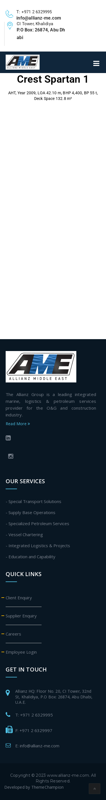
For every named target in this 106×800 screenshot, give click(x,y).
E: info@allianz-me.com (37, 745)
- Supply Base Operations (30, 512)
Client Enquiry (19, 597)
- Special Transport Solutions (33, 501)
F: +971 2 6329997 (33, 730)
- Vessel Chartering (24, 534)
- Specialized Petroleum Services (37, 523)
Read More (18, 423)
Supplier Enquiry (21, 616)
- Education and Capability (30, 556)
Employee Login (21, 652)
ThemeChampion (47, 787)
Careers (13, 634)
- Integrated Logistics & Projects (38, 545)
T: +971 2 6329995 (34, 715)
